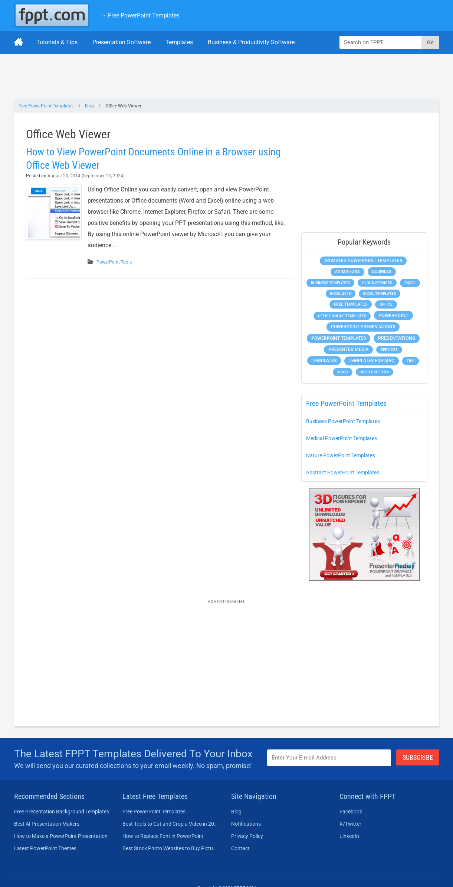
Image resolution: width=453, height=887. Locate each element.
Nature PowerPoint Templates (340, 455)
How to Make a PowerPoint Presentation (61, 836)
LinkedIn (349, 836)
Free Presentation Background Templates (61, 812)
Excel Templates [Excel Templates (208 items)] (379, 293)
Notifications (246, 824)
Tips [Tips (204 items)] (410, 361)
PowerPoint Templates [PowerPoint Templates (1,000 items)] (338, 338)
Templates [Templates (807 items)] (324, 360)
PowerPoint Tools (114, 262)
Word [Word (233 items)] (342, 372)
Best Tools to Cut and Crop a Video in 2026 (170, 824)
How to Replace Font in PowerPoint (163, 836)
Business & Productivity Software (251, 42)
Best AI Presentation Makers (46, 824)
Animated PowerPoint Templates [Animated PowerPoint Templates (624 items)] (363, 260)
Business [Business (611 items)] (381, 271)
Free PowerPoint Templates (46, 106)
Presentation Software (121, 42)
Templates (179, 42)
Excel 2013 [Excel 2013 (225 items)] (340, 293)
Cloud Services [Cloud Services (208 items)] (377, 283)
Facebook (350, 812)
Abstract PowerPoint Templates (342, 472)
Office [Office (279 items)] (386, 304)
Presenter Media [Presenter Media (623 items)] (348, 349)
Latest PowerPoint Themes (45, 848)
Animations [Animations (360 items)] (347, 271)
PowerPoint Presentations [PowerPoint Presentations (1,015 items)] (363, 326)
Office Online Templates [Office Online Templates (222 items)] (342, 316)
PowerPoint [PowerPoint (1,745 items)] (393, 315)
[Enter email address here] (329, 757)
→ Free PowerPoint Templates (140, 15)
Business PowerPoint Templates (343, 421)
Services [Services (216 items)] (389, 350)
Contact (240, 848)
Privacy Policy (247, 836)
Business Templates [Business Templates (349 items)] (330, 282)
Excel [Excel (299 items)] (410, 283)
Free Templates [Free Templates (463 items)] (350, 304)
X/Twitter (350, 824)
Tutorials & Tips (57, 42)
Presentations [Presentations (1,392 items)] (396, 338)
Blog (89, 106)
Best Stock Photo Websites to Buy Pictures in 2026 (170, 848)
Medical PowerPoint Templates (341, 438)
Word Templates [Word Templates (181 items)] (374, 372)
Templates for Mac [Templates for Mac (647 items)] (371, 360)
